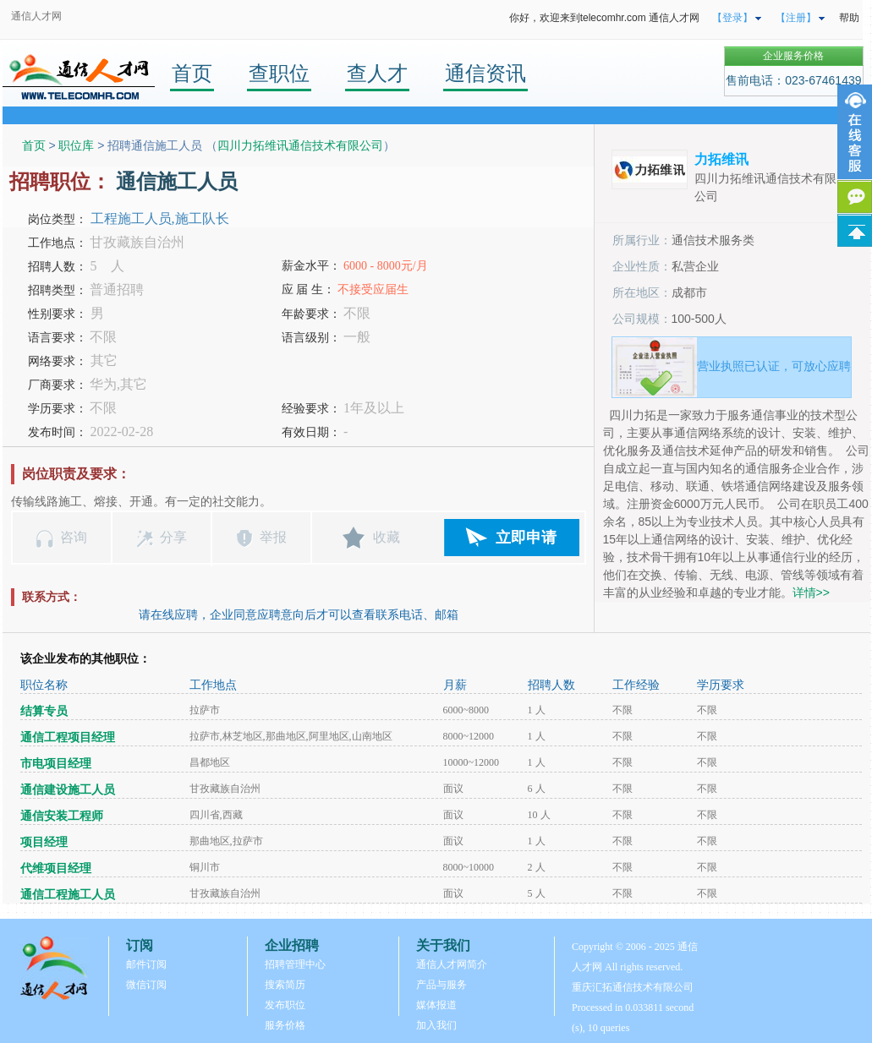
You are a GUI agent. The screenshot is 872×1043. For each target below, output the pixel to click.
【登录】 (732, 18)
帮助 (849, 18)
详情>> (811, 592)
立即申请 (526, 537)
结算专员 (44, 711)
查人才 (377, 73)
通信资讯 (485, 73)
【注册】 (796, 18)
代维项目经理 (55, 868)
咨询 (73, 537)
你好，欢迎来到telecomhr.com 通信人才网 (604, 18)
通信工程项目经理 (67, 737)
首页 (192, 73)
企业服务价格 (793, 56)
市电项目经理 (55, 763)
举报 (273, 537)
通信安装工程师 (61, 816)
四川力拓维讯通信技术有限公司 (300, 145)
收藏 (386, 537)
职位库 (76, 145)
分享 (173, 537)
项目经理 (44, 842)
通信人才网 (36, 16)
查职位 (279, 73)
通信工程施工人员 (67, 894)
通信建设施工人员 (67, 790)
